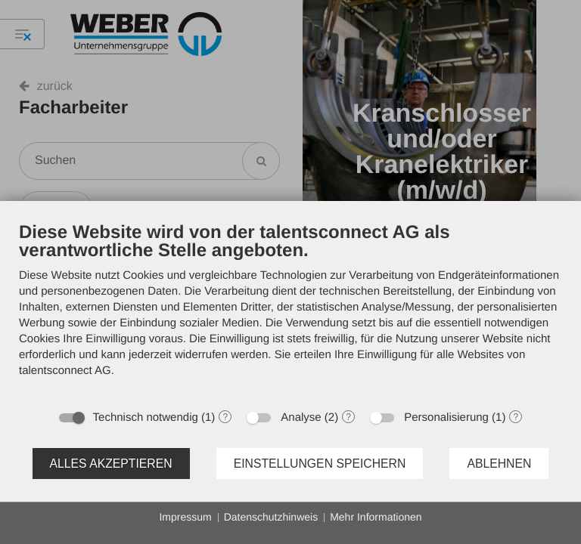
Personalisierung (446, 417)
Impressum (185, 517)
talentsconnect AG (65, 370)
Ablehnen (499, 463)
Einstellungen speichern (320, 463)
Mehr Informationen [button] (375, 517)
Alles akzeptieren (111, 463)
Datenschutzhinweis (271, 517)
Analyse (301, 417)
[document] (290, 311)
